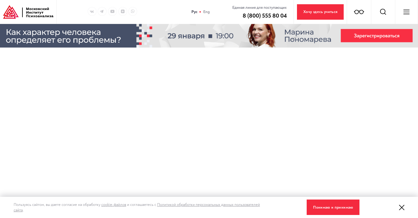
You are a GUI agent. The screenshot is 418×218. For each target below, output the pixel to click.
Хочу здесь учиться (320, 11)
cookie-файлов (113, 204)
